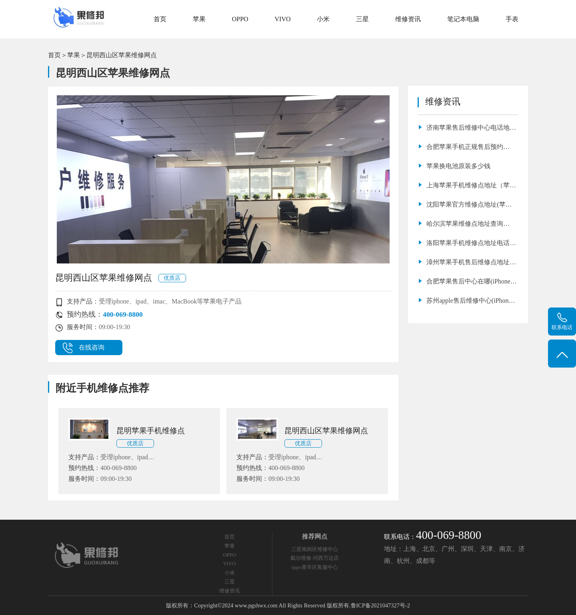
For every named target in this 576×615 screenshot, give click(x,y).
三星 (362, 19)
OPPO (240, 19)
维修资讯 (408, 19)
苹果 (199, 19)
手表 (512, 19)
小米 (323, 19)
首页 (160, 19)
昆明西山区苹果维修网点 (121, 55)
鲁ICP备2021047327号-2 (380, 605)
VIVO (283, 19)
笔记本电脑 (463, 19)
